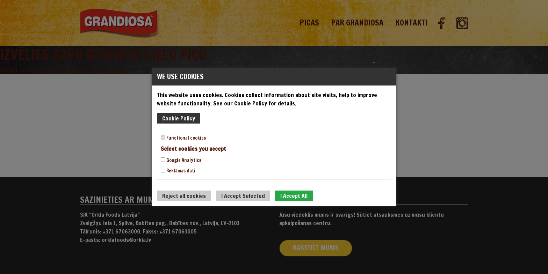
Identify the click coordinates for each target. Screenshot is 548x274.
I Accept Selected (243, 196)
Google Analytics (181, 160)
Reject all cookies (184, 196)
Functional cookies (183, 137)
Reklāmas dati (178, 171)
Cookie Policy (178, 118)
